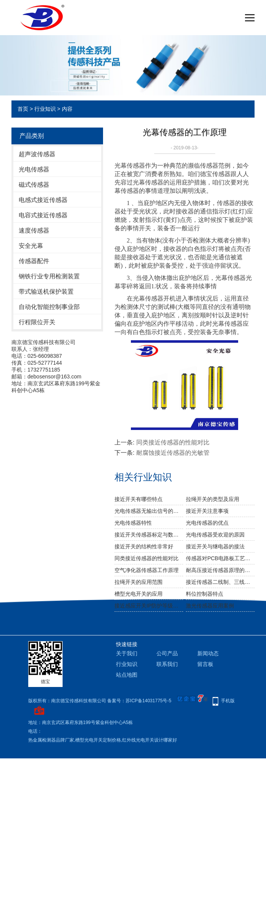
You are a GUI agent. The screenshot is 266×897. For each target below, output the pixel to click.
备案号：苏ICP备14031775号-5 (139, 700)
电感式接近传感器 (43, 200)
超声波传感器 (37, 154)
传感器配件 (34, 261)
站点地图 (126, 675)
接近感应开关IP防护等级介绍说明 (148, 606)
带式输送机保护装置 (46, 291)
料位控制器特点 (204, 594)
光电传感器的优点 (207, 523)
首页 (23, 109)
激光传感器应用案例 (210, 606)
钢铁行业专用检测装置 (49, 276)
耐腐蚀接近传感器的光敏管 (173, 452)
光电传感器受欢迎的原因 (215, 535)
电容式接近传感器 (43, 215)
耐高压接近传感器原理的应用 (220, 570)
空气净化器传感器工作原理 (146, 570)
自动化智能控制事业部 (49, 307)
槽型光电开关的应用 (138, 594)
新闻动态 (208, 653)
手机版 (228, 700)
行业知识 (45, 109)
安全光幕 (31, 245)
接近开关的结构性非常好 (143, 546)
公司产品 (167, 653)
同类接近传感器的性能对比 (173, 442)
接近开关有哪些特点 (138, 499)
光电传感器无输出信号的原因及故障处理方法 (148, 511)
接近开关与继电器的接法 (215, 546)
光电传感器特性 (133, 523)
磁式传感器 (34, 184)
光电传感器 (34, 169)
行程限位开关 (37, 322)
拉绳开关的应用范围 (138, 582)
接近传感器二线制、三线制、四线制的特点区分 (220, 582)
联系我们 (167, 664)
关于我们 (126, 653)
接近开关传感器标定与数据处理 (148, 535)
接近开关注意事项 (207, 511)
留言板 (205, 664)
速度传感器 (34, 230)
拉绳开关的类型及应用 (212, 499)
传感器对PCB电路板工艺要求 (220, 558)
